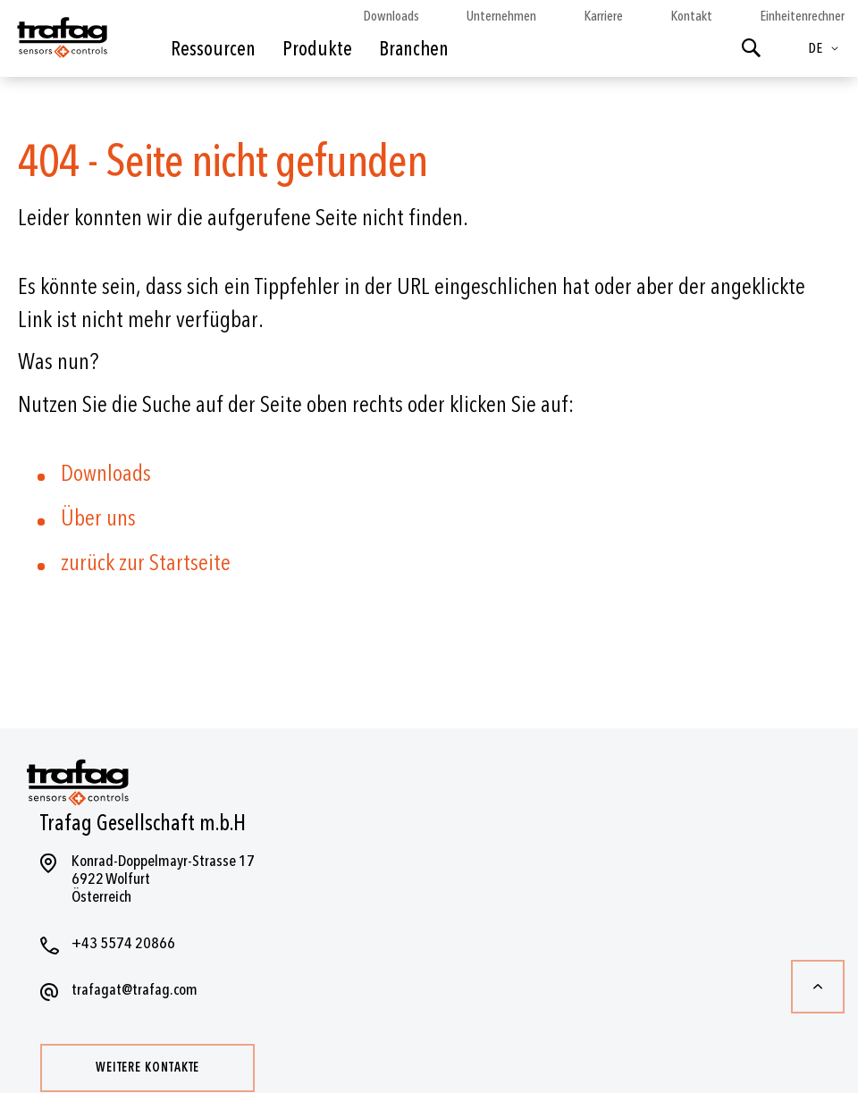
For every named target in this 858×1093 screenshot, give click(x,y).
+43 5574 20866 (123, 943)
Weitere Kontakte (147, 1067)
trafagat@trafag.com (135, 990)
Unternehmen (501, 16)
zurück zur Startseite (146, 563)
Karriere (603, 16)
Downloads (391, 16)
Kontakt (691, 16)
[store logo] (60, 42)
